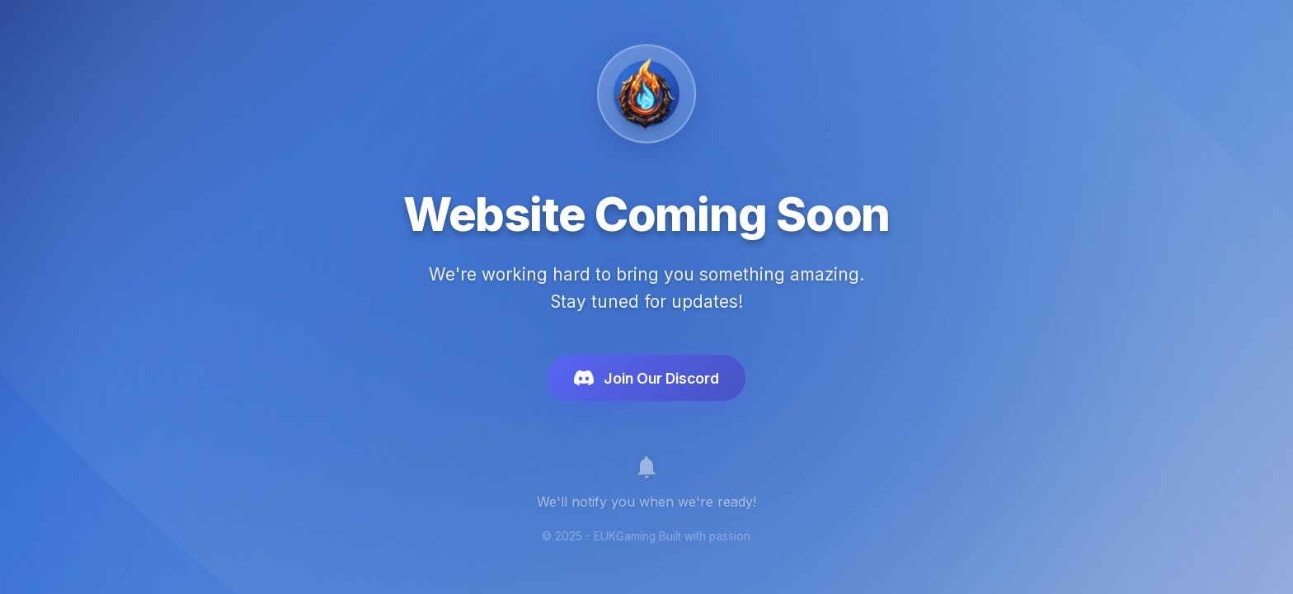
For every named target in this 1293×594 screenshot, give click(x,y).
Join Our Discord (646, 381)
